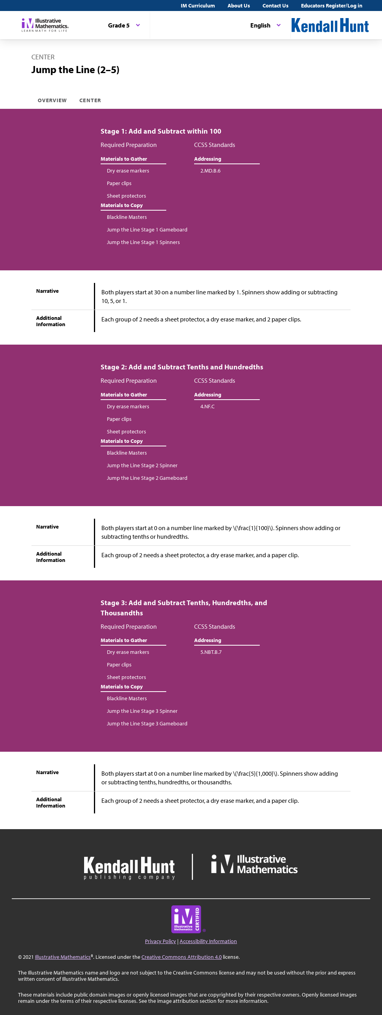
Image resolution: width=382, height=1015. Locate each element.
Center (90, 100)
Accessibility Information (208, 941)
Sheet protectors (126, 196)
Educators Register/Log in (331, 5)
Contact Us (275, 5)
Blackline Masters (127, 217)
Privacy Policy (160, 941)
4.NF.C (207, 406)
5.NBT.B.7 (211, 652)
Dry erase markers (128, 170)
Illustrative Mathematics (63, 956)
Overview (52, 100)
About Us (239, 5)
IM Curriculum (198, 5)
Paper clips (119, 183)
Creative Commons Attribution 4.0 (181, 956)
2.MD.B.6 (210, 170)
